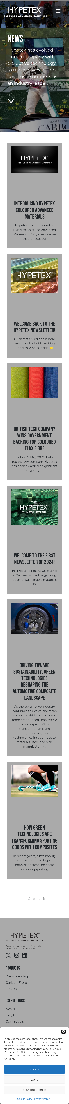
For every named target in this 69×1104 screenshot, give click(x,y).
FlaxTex (12, 989)
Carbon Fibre (16, 982)
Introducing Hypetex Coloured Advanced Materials (34, 209)
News (10, 1009)
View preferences (34, 1089)
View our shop (17, 976)
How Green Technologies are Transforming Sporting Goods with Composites (34, 837)
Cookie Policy (24, 1099)
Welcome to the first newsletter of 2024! (34, 558)
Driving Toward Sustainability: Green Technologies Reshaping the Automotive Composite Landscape (34, 681)
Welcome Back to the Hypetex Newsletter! (34, 326)
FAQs (10, 1015)
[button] (63, 1032)
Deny (34, 1079)
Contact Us (15, 1021)
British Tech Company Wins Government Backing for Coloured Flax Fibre (34, 439)
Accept (34, 1069)
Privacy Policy (42, 1099)
